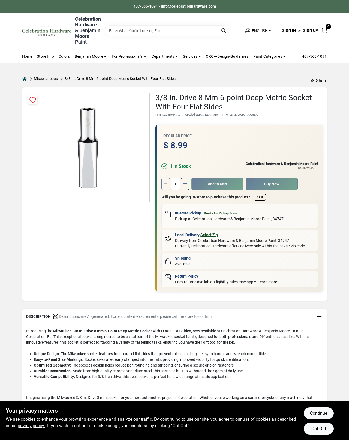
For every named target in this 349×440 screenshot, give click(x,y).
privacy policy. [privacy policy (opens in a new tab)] (31, 425)
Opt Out (318, 428)
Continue (318, 413)
